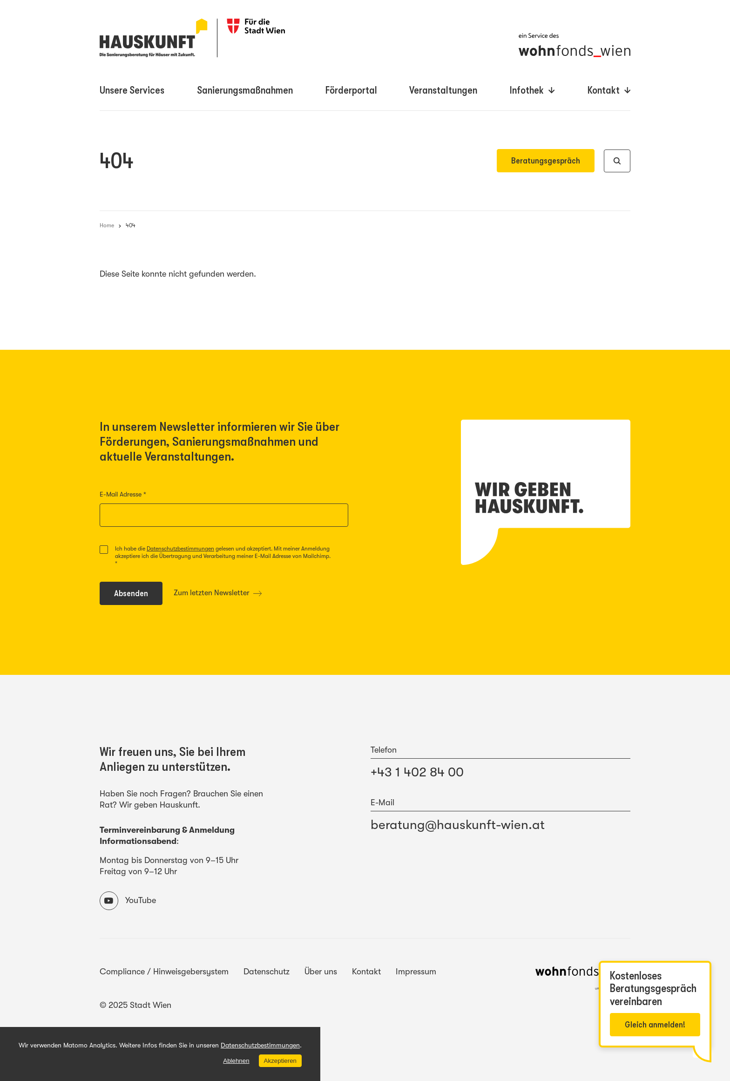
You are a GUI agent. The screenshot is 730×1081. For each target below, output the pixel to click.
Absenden (138, 595)
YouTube (128, 900)
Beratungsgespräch (545, 160)
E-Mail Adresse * (141, 494)
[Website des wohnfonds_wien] (582, 979)
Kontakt (366, 971)
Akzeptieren (280, 1060)
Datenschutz (266, 971)
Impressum (416, 971)
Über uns (320, 971)
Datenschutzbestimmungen (180, 548)
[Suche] (617, 161)
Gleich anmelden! (655, 1024)
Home (107, 225)
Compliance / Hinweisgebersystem (164, 971)
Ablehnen (236, 1060)
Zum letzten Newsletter (218, 593)
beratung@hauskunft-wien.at (458, 824)
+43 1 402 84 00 (417, 772)
